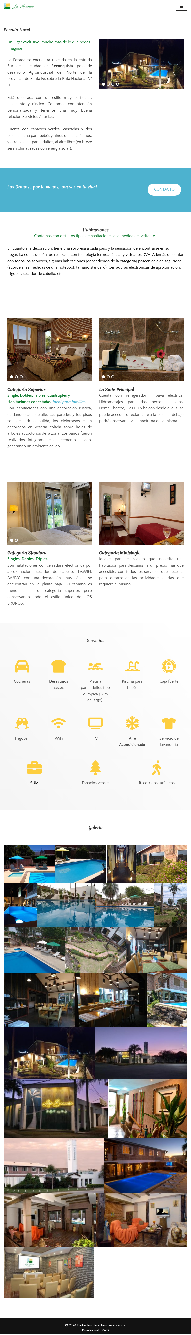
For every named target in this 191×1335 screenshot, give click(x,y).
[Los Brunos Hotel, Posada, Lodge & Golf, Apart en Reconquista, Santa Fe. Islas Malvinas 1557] (19, 6)
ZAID (105, 1331)
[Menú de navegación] (181, 6)
